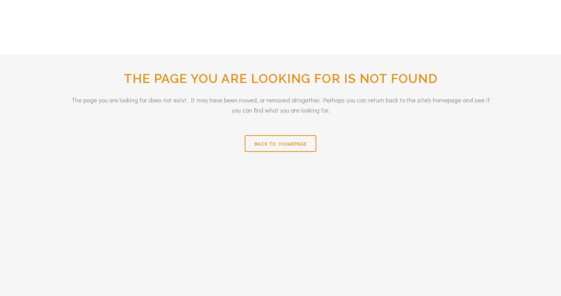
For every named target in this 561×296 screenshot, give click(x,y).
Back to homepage (280, 143)
